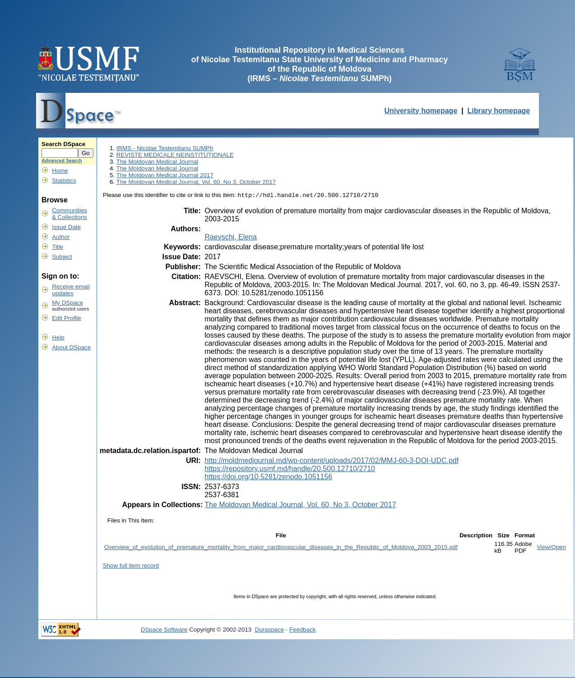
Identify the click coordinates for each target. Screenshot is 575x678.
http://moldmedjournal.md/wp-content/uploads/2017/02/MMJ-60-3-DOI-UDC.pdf (331, 461)
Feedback (302, 630)
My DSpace (67, 302)
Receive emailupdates (71, 290)
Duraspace (269, 630)
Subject (62, 256)
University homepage (420, 111)
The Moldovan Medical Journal (157, 161)
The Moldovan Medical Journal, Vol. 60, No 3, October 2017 (196, 182)
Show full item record (131, 566)
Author (61, 237)
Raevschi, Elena (230, 238)
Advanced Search (62, 160)
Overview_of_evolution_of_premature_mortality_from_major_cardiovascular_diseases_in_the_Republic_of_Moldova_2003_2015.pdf (281, 548)
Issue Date (66, 227)
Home (60, 170)
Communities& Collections (69, 213)
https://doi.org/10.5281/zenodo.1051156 (268, 477)
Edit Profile (66, 318)
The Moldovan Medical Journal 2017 (164, 175)
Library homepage (499, 111)
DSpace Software (164, 630)
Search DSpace (63, 144)
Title (57, 246)
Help (58, 337)
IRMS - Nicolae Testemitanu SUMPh (164, 148)
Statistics (64, 180)
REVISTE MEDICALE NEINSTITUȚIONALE (175, 154)
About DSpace (71, 347)
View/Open (551, 548)
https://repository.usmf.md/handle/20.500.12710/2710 (289, 469)
